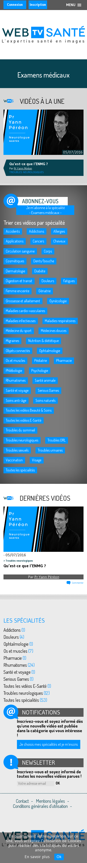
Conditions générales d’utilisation (40, 806)
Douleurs (48, 280)
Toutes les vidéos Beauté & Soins (29, 410)
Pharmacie (64, 360)
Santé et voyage (17, 390)
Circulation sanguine (20, 251)
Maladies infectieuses (20, 320)
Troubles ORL (57, 440)
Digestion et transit (19, 280)
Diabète (39, 271)
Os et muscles (15, 360)
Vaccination (14, 460)
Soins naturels (45, 400)
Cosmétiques (15, 261)
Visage (36, 460)
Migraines (12, 340)
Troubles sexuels (17, 450)
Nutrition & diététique (43, 340)
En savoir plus (37, 856)
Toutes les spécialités (20, 470)
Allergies (59, 231)
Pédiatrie (40, 360)
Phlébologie (14, 370)
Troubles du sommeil (20, 430)
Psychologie (39, 370)
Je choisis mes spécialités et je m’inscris (48, 744)
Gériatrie (45, 291)
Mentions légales (50, 801)
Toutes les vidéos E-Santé (23, 420)
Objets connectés (18, 350)
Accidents (13, 231)
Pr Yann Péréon (46, 576)
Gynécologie (58, 301)
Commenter (78, 582)
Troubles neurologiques (22, 440)
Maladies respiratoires (60, 320)
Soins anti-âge (16, 400)
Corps (48, 251)
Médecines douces (53, 330)
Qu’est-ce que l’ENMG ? (24, 565)
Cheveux (59, 241)
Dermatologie (15, 271)
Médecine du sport (19, 330)
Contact (22, 801)
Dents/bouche (43, 261)
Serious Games (48, 390)
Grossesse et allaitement (23, 301)
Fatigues (69, 280)
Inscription (38, 4)
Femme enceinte (17, 291)
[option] (43, 132)
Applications (14, 241)
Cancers (38, 241)
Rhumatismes (16, 380)
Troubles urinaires (50, 450)
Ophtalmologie (49, 350)
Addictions (36, 231)
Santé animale (45, 380)
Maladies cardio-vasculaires (25, 310)
